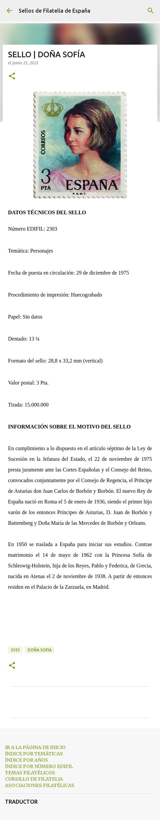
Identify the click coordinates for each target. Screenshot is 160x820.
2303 (15, 650)
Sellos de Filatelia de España (54, 11)
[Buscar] (151, 11)
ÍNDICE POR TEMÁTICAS (34, 754)
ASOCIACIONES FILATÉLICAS (39, 785)
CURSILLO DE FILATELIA (34, 779)
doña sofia (40, 650)
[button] (12, 76)
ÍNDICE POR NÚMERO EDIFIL (39, 766)
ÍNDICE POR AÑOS (26, 760)
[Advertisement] (80, 624)
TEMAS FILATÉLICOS (30, 773)
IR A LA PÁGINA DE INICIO (35, 747)
